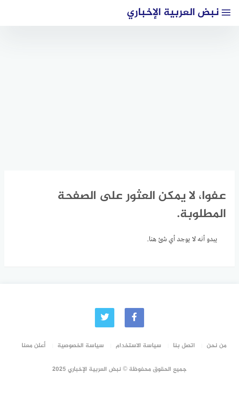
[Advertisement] (119, 90)
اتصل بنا (184, 346)
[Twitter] (104, 317)
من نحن (216, 346)
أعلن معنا (34, 346)
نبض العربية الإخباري (173, 12)
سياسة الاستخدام (138, 346)
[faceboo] (134, 317)
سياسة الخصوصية (80, 346)
